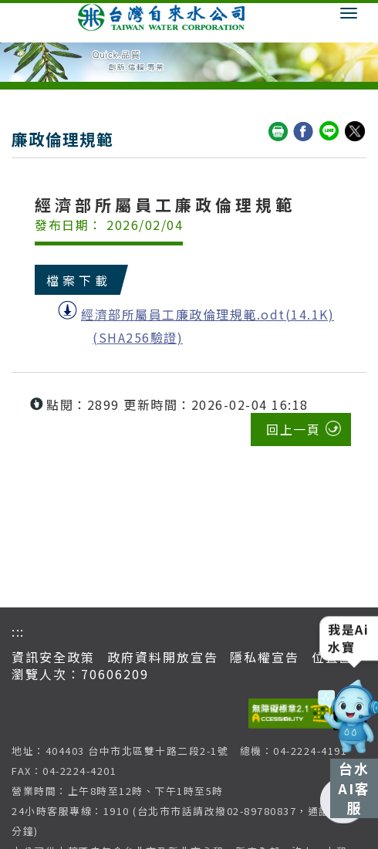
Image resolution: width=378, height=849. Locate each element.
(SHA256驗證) (138, 337)
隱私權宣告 (264, 657)
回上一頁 (293, 429)
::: (18, 631)
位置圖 (332, 657)
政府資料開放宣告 (162, 657)
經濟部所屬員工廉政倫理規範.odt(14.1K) (207, 314)
